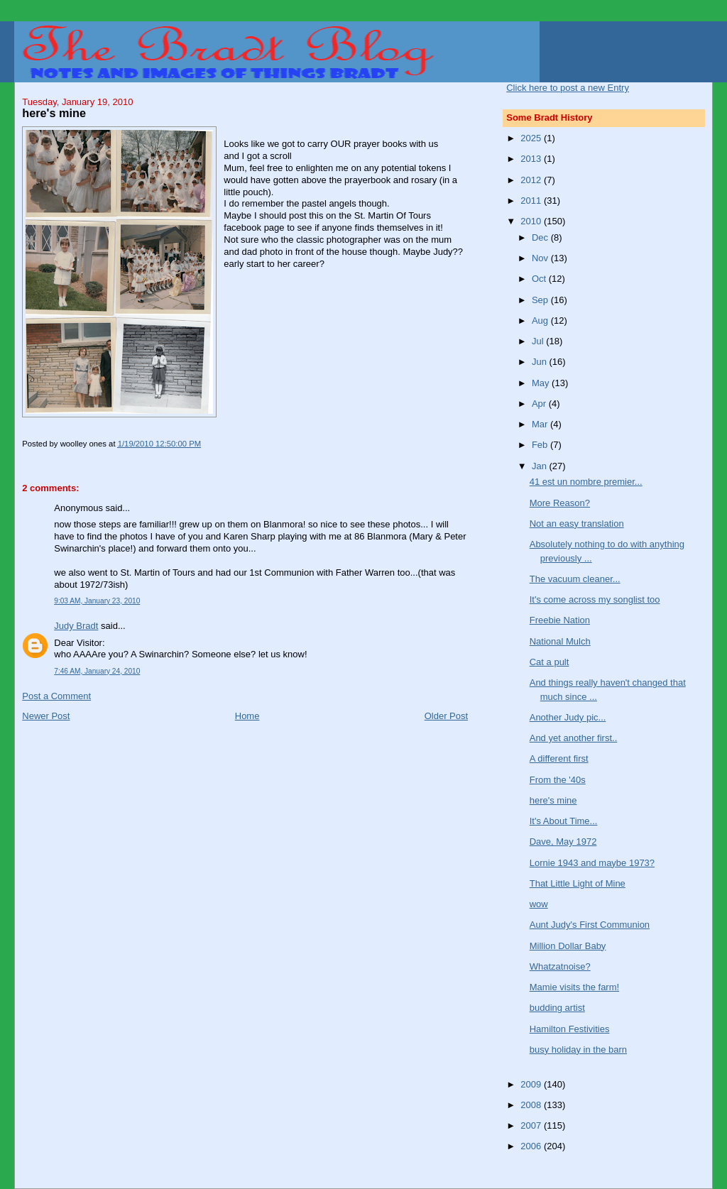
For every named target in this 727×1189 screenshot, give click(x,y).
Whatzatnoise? (560, 966)
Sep (541, 300)
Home (247, 716)
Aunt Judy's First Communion (590, 924)
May (542, 383)
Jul (539, 341)
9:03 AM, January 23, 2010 (97, 601)
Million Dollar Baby (568, 946)
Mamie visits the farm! (574, 987)
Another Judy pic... (568, 717)
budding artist (557, 1007)
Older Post (446, 716)
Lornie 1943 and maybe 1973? (592, 862)
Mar (541, 424)
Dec (541, 237)
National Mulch (560, 641)
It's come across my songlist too (595, 599)
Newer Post (46, 716)
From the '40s (558, 779)
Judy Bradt (76, 625)
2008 (532, 1105)
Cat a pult (549, 662)
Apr (540, 403)
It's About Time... (564, 821)
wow (539, 904)
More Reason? (560, 503)
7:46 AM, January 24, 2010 (97, 671)
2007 (532, 1125)
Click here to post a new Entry (567, 87)
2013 (532, 158)
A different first (559, 758)
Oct (540, 278)
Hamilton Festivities (570, 1029)
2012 (532, 180)
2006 (532, 1146)
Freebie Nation (560, 620)
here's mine (553, 800)
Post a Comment (56, 696)
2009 (532, 1084)
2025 (532, 138)
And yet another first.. (574, 738)
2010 (532, 221)
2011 (532, 200)
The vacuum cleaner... (575, 579)
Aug (541, 320)
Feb (541, 444)
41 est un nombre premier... (586, 481)
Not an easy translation (577, 523)
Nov (541, 258)
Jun (541, 361)
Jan (541, 466)
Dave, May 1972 (563, 841)
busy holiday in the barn (578, 1049)
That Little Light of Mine (577, 883)
